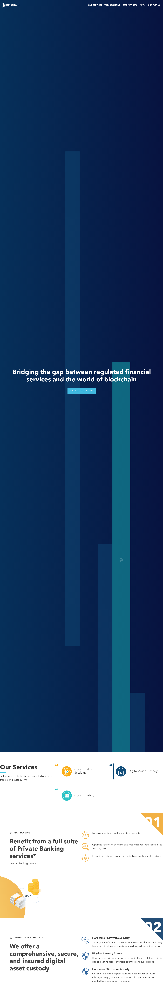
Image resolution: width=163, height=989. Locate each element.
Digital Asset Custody (143, 771)
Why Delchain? (112, 5)
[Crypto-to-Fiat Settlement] (67, 771)
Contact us (154, 5)
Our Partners (130, 5)
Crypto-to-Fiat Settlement (83, 770)
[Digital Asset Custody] (121, 772)
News (143, 5)
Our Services (95, 5)
